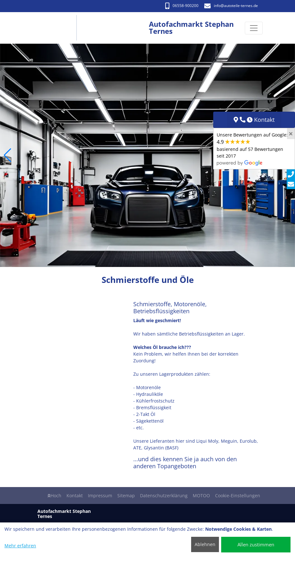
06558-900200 (181, 5)
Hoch (54, 495)
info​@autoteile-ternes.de (231, 5)
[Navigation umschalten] (254, 28)
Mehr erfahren (20, 546)
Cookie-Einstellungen (237, 495)
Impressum (100, 495)
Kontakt (74, 495)
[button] (7, 155)
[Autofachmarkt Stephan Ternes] (56, 28)
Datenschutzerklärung (164, 495)
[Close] (291, 133)
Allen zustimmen (255, 544)
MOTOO (201, 495)
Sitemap (126, 495)
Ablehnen (205, 544)
